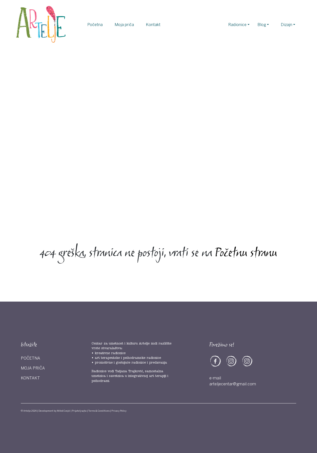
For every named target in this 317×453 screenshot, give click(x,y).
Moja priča (124, 25)
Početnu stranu (246, 253)
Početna (95, 25)
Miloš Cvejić (63, 411)
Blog (261, 25)
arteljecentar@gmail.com (232, 384)
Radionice (237, 25)
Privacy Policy (119, 411)
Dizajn (286, 25)
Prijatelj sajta (79, 411)
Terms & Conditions (99, 411)
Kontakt (153, 25)
